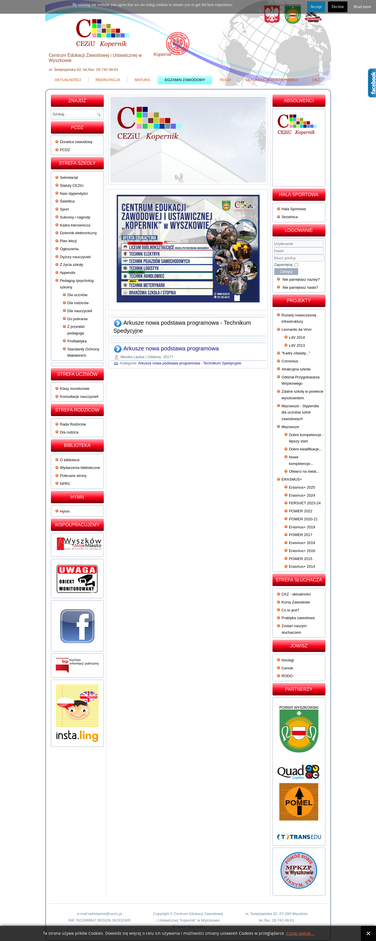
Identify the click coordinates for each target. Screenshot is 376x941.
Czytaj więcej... (300, 933)
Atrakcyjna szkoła (296, 369)
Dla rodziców (78, 303)
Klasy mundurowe (74, 388)
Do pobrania (77, 319)
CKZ (316, 80)
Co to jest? (290, 610)
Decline (337, 7)
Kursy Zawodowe (296, 602)
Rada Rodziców (73, 424)
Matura (142, 80)
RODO (225, 80)
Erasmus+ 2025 (302, 487)
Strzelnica (290, 217)
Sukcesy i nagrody (75, 217)
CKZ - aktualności (296, 594)
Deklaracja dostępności (272, 80)
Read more (362, 7)
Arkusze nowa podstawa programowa (171, 348)
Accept (316, 7)
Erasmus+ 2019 (302, 527)
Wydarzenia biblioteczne (80, 468)
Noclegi (288, 660)
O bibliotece (70, 460)
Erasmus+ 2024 (302, 495)
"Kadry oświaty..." (296, 353)
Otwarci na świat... (304, 471)
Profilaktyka (77, 341)
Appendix (67, 272)
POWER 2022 (301, 511)
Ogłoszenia (69, 249)
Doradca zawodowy (76, 142)
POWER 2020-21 (303, 519)
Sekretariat (69, 177)
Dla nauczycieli (79, 311)
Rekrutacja (108, 80)
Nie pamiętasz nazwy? (301, 279)
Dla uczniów (77, 295)
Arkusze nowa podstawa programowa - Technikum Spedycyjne (189, 363)
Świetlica (67, 201)
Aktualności (68, 80)
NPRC (65, 483)
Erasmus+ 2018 (302, 543)
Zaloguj (286, 271)
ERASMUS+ (292, 479)
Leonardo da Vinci (297, 329)
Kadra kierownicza (75, 225)
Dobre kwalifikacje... (305, 449)
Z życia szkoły (71, 264)
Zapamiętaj (283, 264)
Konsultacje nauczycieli (79, 396)
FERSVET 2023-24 (305, 503)
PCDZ (65, 150)
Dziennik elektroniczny (78, 233)
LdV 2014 (297, 337)
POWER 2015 (301, 559)
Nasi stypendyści (74, 193)
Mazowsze (290, 427)
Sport (64, 209)
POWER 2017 (301, 535)
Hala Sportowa (294, 209)
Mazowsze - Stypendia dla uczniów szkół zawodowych (300, 412)
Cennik (287, 668)
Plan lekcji (68, 241)
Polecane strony (73, 475)
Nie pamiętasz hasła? (300, 287)
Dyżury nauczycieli (75, 257)
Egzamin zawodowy (185, 80)
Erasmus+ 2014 (302, 566)
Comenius (290, 361)
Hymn (65, 511)
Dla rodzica (69, 432)
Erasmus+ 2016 (302, 551)
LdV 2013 (297, 345)
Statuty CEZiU (71, 185)
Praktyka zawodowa (298, 618)
